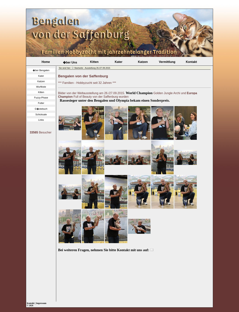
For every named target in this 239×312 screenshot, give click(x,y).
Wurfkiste (41, 86)
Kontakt (191, 61)
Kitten (94, 61)
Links (41, 119)
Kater (118, 61)
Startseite (78, 68)
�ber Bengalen (41, 70)
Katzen (143, 61)
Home (46, 61)
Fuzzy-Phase (41, 97)
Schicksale (41, 114)
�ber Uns (70, 62)
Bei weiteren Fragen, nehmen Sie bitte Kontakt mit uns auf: (105, 250)
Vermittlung (167, 61)
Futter (41, 103)
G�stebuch (41, 108)
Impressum (41, 303)
